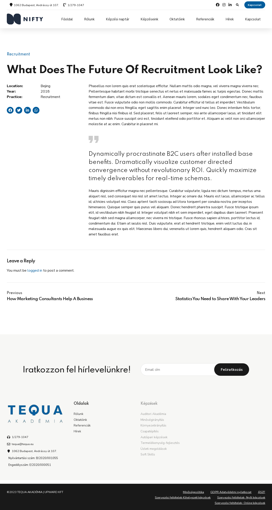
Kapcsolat (253, 19)
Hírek (230, 19)
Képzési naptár (117, 19)
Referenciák (205, 19)
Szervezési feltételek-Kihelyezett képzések (183, 496)
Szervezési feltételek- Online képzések (240, 501)
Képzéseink (149, 19)
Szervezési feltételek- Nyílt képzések (241, 496)
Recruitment (18, 52)
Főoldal (67, 19)
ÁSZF (261, 490)
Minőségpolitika (193, 490)
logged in (34, 268)
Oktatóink (177, 19)
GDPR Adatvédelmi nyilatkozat (230, 490)
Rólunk (89, 19)
